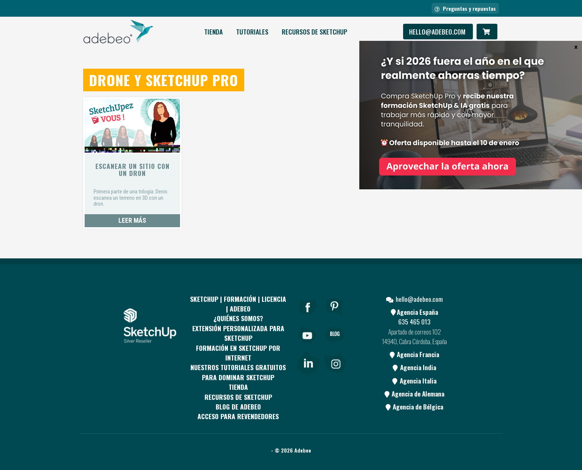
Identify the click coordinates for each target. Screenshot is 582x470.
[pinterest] (335, 317)
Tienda (213, 31)
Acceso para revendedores (238, 416)
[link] (308, 361)
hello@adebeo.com (438, 31)
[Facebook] (308, 317)
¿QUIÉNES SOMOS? (238, 318)
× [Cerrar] (576, 46)
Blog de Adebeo (238, 406)
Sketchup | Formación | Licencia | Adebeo (238, 303)
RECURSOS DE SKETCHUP (314, 31)
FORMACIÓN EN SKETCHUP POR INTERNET (238, 352)
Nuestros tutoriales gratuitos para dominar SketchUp (238, 372)
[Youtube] (308, 345)
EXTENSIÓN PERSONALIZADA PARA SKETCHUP (238, 333)
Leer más (132, 220)
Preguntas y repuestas (465, 8)
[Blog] (335, 345)
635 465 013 (414, 321)
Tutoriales (252, 31)
